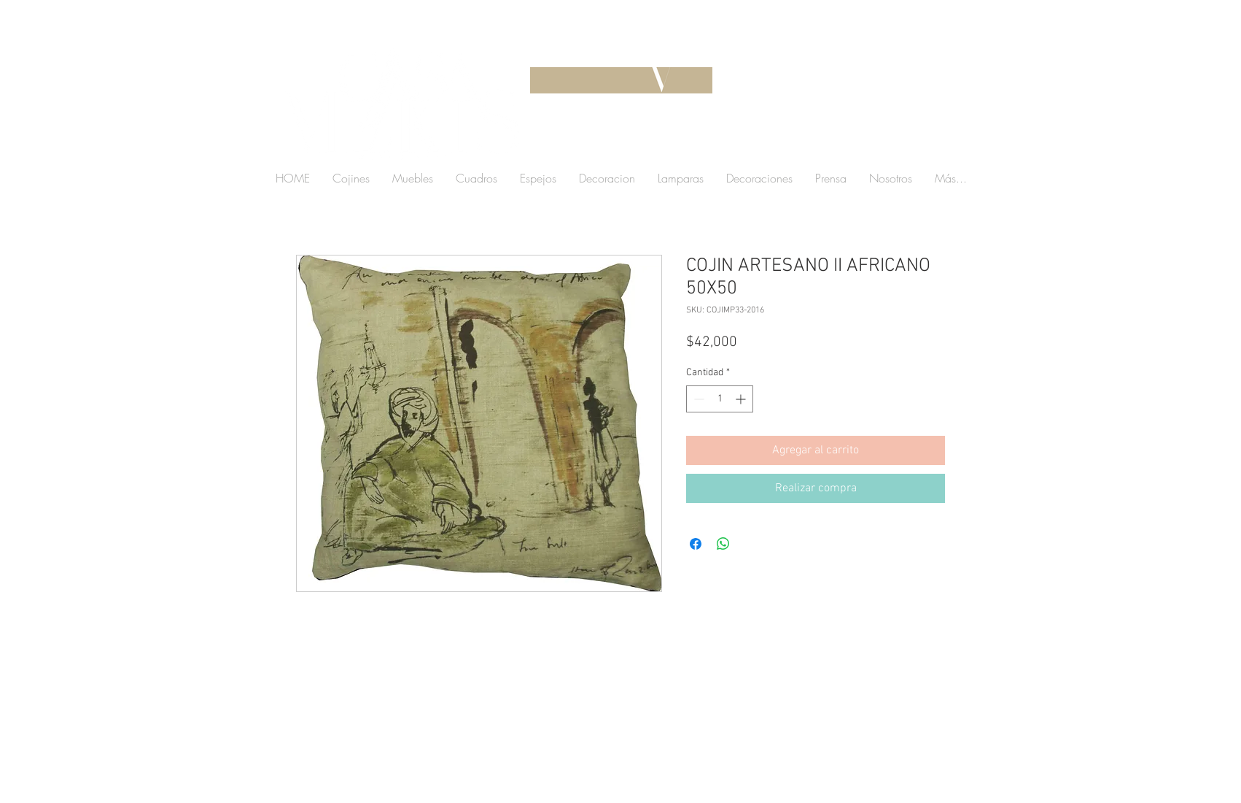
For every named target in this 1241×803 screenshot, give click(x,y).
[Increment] (742, 399)
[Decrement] (697, 399)
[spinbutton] (720, 399)
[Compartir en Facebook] (695, 544)
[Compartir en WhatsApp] (723, 544)
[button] (856, 142)
